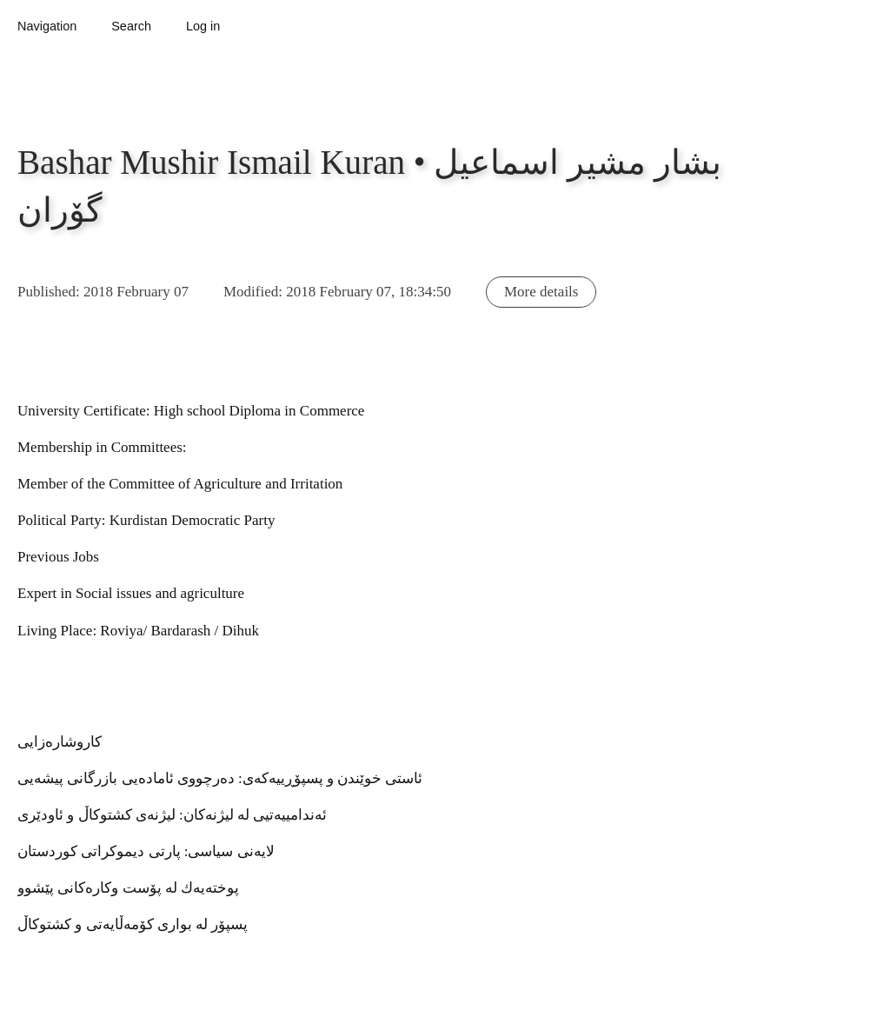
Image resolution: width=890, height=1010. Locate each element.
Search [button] (131, 26)
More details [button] (541, 291)
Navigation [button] (46, 26)
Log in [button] (203, 26)
